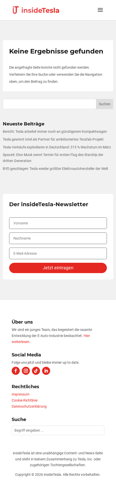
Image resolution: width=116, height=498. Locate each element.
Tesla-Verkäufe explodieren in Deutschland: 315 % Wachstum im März (57, 147)
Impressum (20, 394)
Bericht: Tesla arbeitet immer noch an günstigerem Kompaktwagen (55, 131)
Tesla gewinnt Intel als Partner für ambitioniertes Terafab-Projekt (53, 139)
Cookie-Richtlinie (24, 400)
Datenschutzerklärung (29, 406)
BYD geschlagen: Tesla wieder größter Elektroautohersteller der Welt (55, 169)
